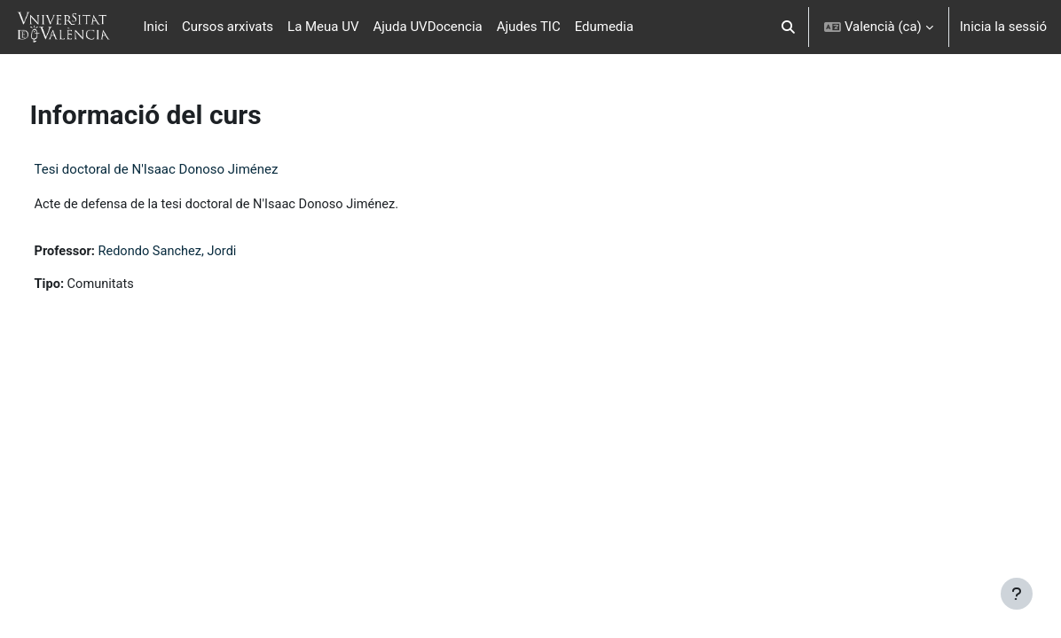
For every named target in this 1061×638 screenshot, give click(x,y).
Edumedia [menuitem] (604, 27)
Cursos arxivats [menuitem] (227, 27)
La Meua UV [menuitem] (322, 27)
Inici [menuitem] (156, 27)
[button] (788, 27)
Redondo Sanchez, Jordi (204, 252)
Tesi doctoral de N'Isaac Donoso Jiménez (189, 169)
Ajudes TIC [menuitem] (529, 27)
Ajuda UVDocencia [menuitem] (427, 27)
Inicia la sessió (1003, 27)
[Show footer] (1017, 594)
